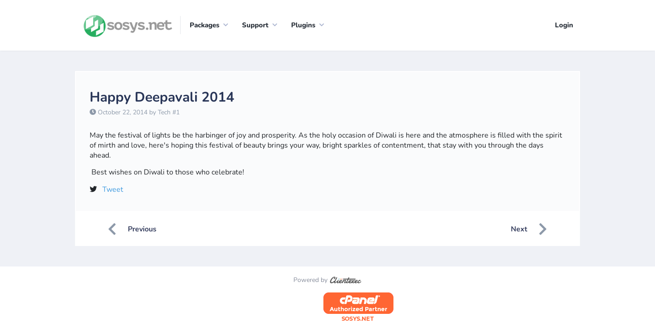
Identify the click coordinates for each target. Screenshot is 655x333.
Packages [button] (204, 25)
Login (564, 25)
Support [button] (255, 25)
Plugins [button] (303, 25)
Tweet (112, 189)
